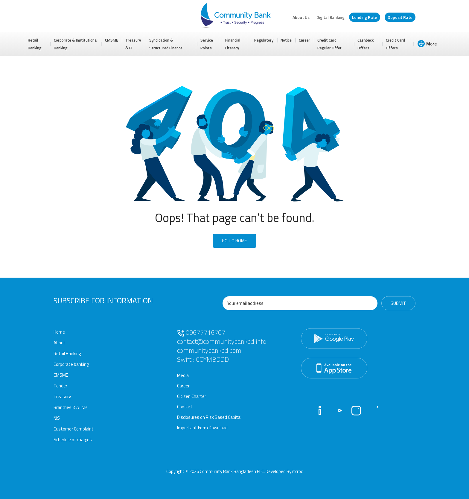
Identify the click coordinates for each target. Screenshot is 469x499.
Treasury (62, 396)
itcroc (297, 471)
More (427, 43)
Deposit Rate (400, 17)
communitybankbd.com (209, 350)
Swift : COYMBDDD (203, 359)
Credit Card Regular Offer (329, 44)
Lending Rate (364, 17)
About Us (301, 17)
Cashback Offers (365, 44)
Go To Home (234, 240)
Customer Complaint (74, 428)
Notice (286, 40)
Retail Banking (35, 44)
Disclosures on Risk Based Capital (209, 417)
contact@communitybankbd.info (221, 341)
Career (304, 40)
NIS (57, 418)
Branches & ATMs (71, 407)
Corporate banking (71, 364)
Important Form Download (202, 427)
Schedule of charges (73, 439)
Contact (185, 406)
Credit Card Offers (395, 44)
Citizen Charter (191, 396)
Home (59, 331)
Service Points (206, 44)
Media (183, 375)
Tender (60, 385)
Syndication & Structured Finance (165, 44)
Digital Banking (330, 17)
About (60, 342)
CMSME (111, 40)
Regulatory (263, 40)
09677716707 (201, 332)
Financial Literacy (232, 44)
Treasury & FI (133, 44)
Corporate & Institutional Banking (76, 44)
